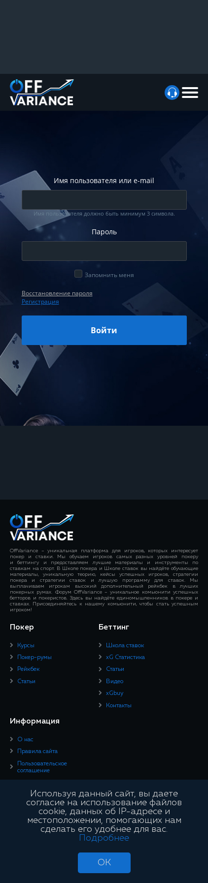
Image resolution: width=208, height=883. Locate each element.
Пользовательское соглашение (42, 767)
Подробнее (104, 838)
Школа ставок (125, 646)
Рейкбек (28, 669)
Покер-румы (34, 658)
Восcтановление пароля (57, 293)
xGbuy (114, 693)
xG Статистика (125, 658)
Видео (114, 682)
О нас (25, 740)
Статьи (26, 682)
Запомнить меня (109, 275)
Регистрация (40, 301)
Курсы (26, 646)
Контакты (119, 706)
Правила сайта (37, 752)
